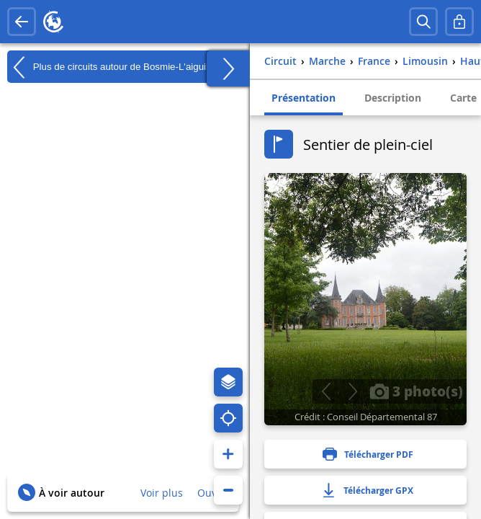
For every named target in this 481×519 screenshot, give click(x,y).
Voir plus (161, 493)
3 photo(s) (416, 391)
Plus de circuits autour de (111, 67)
